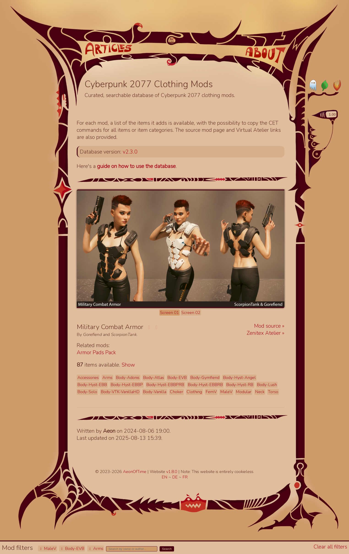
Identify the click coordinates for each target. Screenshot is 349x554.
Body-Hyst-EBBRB (205, 384)
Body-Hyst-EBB (92, 384)
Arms (95, 548)
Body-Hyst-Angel (239, 377)
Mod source (268, 326)
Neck (259, 392)
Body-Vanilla (154, 392)
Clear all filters (330, 546)
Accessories (88, 377)
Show (128, 364)
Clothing (194, 392)
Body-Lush (267, 384)
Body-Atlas (153, 377)
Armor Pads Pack (96, 352)
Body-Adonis (127, 377)
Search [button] (167, 549)
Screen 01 (169, 312)
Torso (273, 392)
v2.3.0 (130, 151)
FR (185, 477)
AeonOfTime (134, 471)
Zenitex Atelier (264, 333)
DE (175, 477)
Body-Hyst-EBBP (127, 384)
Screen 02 (190, 312)
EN (165, 477)
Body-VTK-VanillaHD (120, 392)
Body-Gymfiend (204, 377)
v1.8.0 (172, 471)
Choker (176, 392)
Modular (243, 392)
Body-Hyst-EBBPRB (165, 384)
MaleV (47, 548)
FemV (211, 392)
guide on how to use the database (136, 166)
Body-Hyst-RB (239, 384)
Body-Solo (87, 392)
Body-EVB (72, 548)
